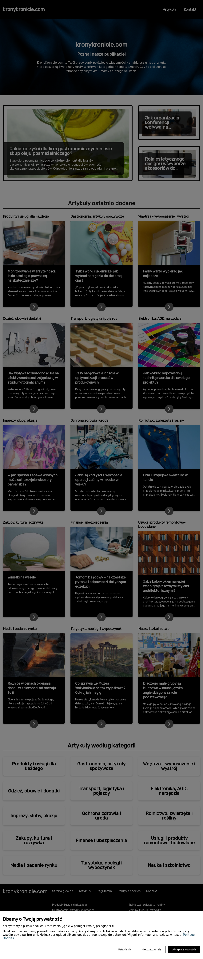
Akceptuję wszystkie (184, 949)
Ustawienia (124, 949)
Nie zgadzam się (151, 949)
